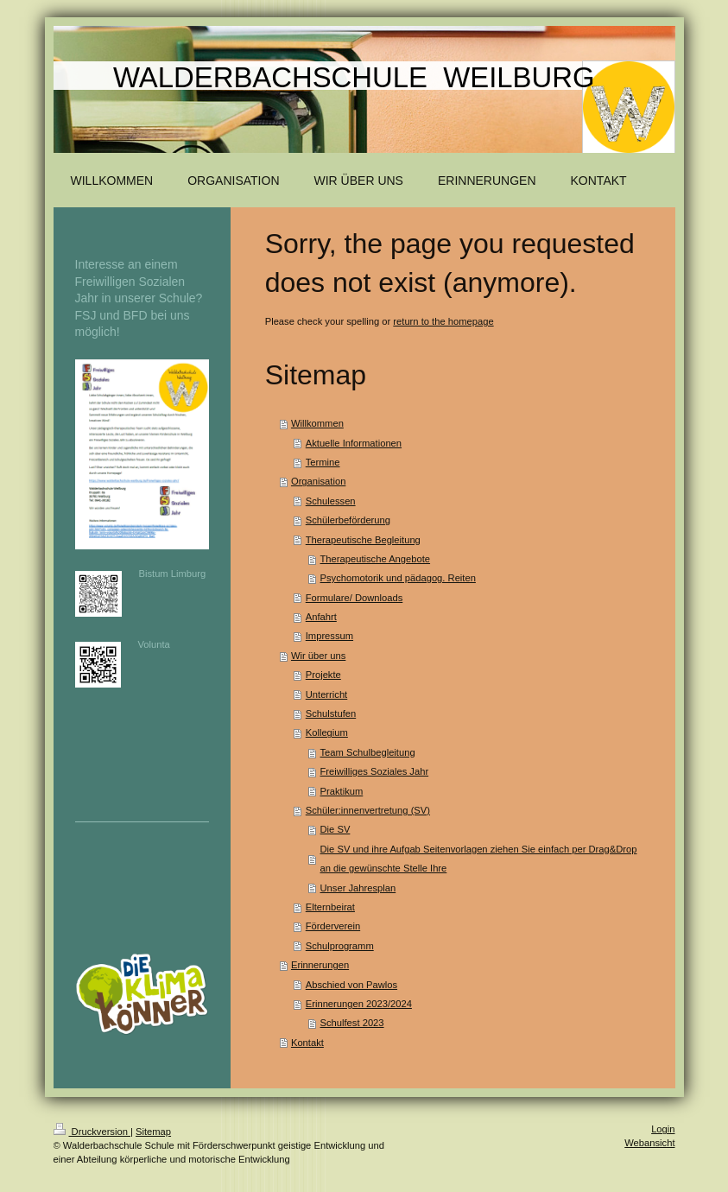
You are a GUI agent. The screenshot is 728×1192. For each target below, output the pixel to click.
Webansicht (649, 1143)
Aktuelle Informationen (354, 443)
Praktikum (342, 791)
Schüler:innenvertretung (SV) (368, 810)
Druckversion (92, 1131)
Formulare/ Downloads (354, 598)
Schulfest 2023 (352, 1023)
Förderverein (333, 926)
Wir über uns (318, 655)
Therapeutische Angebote (375, 559)
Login (662, 1129)
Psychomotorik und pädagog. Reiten (398, 578)
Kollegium (327, 732)
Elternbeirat (330, 907)
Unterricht (327, 694)
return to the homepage (443, 321)
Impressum (329, 636)
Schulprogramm (340, 946)
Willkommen (317, 423)
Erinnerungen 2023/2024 (359, 1004)
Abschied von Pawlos (351, 985)
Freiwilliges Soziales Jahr (374, 771)
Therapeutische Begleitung (363, 540)
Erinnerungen (320, 965)
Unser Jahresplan (358, 888)
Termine (323, 462)
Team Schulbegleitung (367, 752)
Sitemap (153, 1131)
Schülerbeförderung (348, 520)
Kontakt (307, 1042)
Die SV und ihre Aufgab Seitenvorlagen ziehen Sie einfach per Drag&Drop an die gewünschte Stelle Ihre (478, 858)
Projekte (323, 674)
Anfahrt (321, 617)
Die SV (335, 829)
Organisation (318, 481)
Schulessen (331, 501)
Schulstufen (331, 713)
